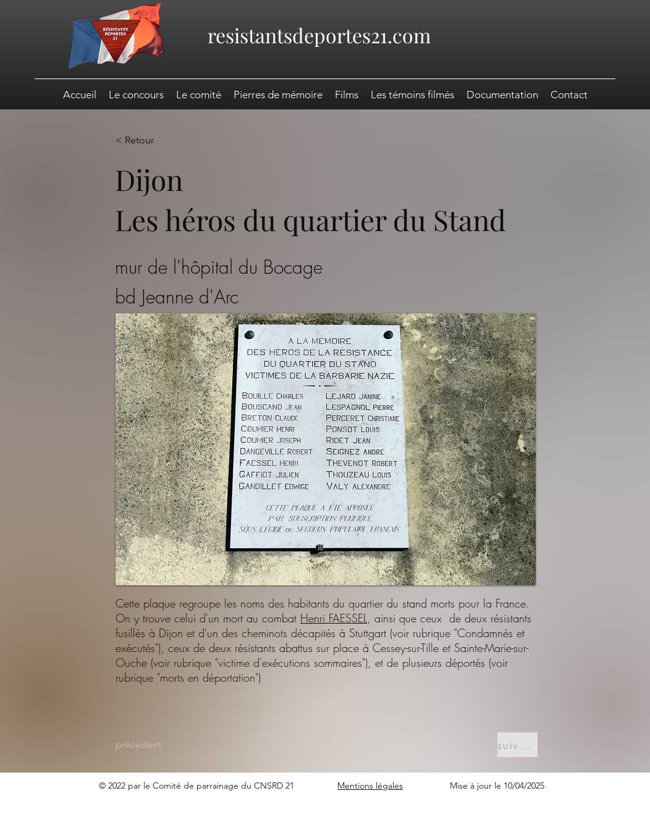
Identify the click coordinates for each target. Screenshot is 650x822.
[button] (502, 94)
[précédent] (156, 744)
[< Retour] (156, 140)
